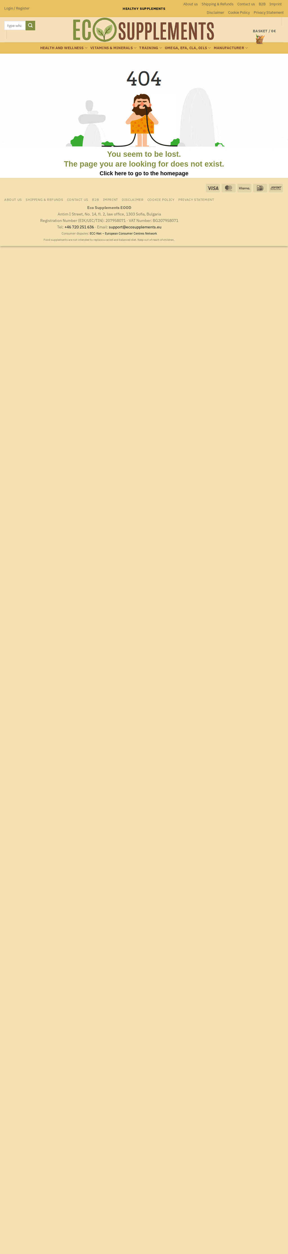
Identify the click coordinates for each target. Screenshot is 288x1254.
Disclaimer (215, 12)
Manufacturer (231, 48)
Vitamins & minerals (113, 48)
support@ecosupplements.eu (135, 227)
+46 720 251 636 (79, 227)
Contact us (246, 4)
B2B (262, 4)
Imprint (275, 4)
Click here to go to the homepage (144, 173)
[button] (17, 8)
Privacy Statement (269, 12)
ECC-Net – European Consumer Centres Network (123, 233)
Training (150, 48)
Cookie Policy (239, 12)
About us (190, 4)
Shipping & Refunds (217, 4)
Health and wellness (63, 48)
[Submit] (30, 25)
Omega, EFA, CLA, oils (188, 48)
